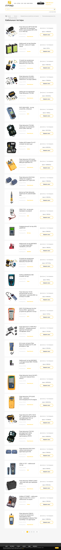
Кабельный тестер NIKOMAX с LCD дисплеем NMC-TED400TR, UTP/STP (28, 245)
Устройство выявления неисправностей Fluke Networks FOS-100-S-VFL (26, 62)
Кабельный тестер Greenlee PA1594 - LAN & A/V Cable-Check (27, 45)
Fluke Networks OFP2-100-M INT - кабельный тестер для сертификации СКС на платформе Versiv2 (27, 418)
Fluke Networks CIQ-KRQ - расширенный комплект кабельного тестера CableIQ (27, 78)
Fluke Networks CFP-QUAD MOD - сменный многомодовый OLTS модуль (28, 398)
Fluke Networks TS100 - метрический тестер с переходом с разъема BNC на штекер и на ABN (28, 294)
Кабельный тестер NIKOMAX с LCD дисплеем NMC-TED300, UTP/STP (28, 362)
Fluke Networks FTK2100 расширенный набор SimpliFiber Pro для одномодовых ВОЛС (26, 434)
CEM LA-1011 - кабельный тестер (27, 464)
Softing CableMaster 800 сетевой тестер (26, 275)
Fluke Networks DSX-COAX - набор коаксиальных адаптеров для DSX (27, 450)
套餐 (28, 3)
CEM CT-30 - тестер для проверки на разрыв (26, 210)
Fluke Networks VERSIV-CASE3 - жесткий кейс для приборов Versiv (28, 483)
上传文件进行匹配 (52, 11)
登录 (40, 1)
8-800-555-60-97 (49, 2)
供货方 (25, 3)
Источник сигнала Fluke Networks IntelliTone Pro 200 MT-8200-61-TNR (27, 345)
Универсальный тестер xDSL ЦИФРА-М (28, 227)
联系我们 (31, 3)
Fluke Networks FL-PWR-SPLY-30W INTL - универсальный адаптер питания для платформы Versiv (28, 329)
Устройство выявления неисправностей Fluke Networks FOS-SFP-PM (26, 260)
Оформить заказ (46, 34)
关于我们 (18, 3)
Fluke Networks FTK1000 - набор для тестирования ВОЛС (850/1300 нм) (26, 127)
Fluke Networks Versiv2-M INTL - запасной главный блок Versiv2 (28, 377)
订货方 (22, 3)
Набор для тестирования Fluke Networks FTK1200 (26, 92)
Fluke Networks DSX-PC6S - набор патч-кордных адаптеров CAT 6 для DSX (27, 179)
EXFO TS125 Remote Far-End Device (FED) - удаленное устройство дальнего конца (27, 310)
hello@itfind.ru (48, 4)
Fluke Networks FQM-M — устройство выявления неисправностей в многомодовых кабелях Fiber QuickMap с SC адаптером (28, 517)
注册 (41, 3)
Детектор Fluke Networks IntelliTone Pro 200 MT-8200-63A (27, 194)
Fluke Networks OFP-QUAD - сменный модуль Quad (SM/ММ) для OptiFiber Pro (27, 161)
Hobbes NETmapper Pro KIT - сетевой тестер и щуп (27, 143)
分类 (15, 3)
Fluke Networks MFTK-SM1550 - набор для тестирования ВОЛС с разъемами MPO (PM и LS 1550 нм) (28, 29)
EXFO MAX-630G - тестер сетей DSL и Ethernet (26, 108)
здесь (23, 548)
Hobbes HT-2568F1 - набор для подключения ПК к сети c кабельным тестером (28, 498)
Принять (56, 547)
